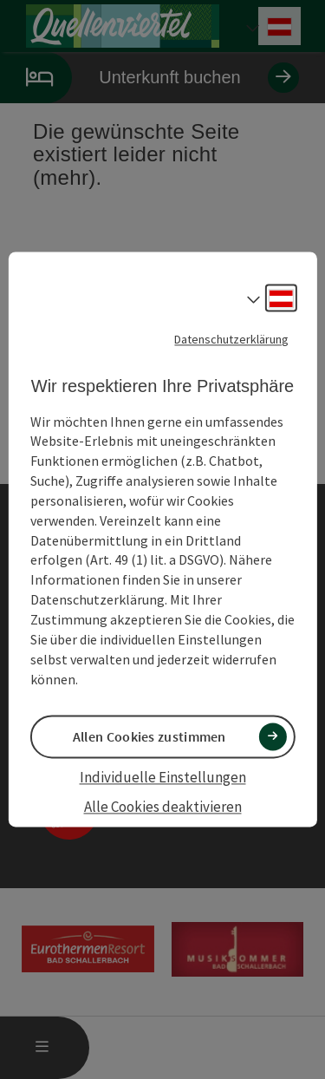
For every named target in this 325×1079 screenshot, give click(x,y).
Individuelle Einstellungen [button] (163, 777)
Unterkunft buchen (149, 77)
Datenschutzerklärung (231, 339)
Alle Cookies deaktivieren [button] (163, 806)
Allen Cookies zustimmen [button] (149, 736)
